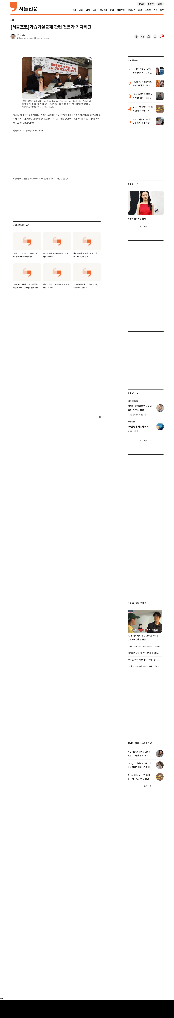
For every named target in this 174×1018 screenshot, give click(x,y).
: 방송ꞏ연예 (137, 603)
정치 (74, 10)
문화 (112, 10)
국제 (94, 10)
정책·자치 (103, 10)
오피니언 (131, 10)
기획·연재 (121, 10)
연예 (155, 10)
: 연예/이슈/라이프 (140, 743)
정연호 (19, 35)
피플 (140, 10)
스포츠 (148, 10)
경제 (88, 10)
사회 (81, 10)
